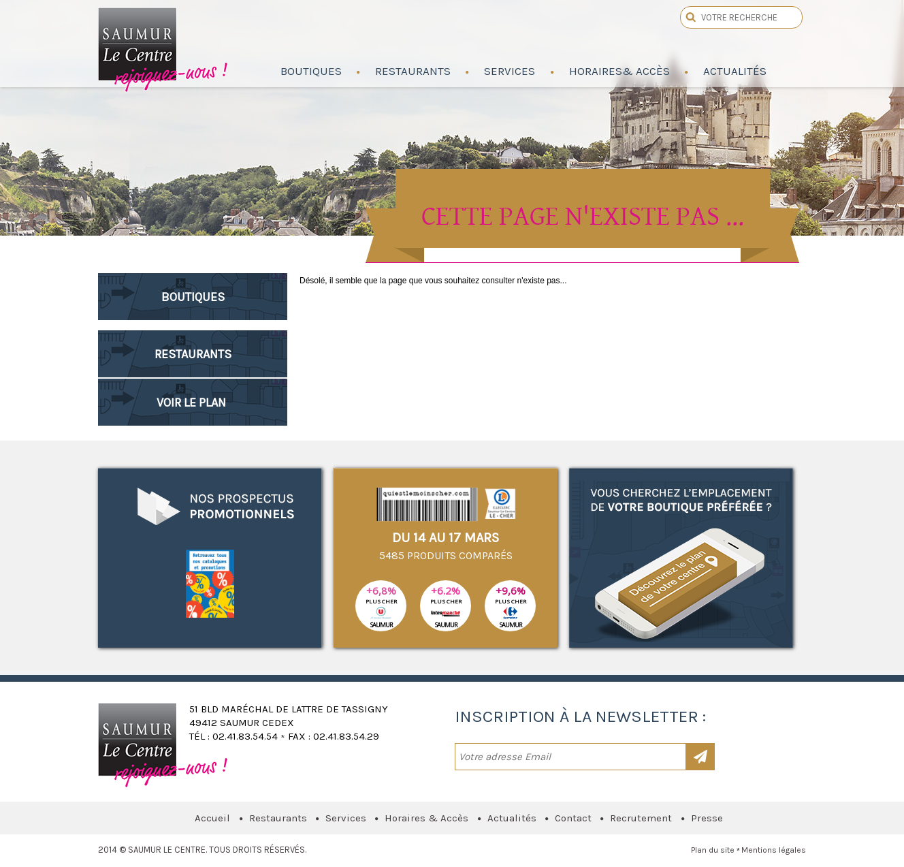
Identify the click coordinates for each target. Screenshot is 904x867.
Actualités (511, 818)
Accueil (212, 818)
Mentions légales (773, 850)
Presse (707, 818)
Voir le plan (191, 402)
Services (345, 818)
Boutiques (193, 296)
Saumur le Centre (164, 46)
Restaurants (193, 354)
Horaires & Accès (426, 818)
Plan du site (712, 850)
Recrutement (641, 818)
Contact (573, 818)
